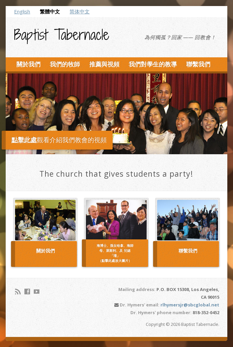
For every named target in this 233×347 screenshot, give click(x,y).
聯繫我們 (198, 64)
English (22, 11)
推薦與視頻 (104, 64)
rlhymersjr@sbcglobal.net (189, 305)
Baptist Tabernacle (61, 34)
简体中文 (80, 11)
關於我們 (28, 64)
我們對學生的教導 (153, 64)
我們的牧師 (65, 64)
